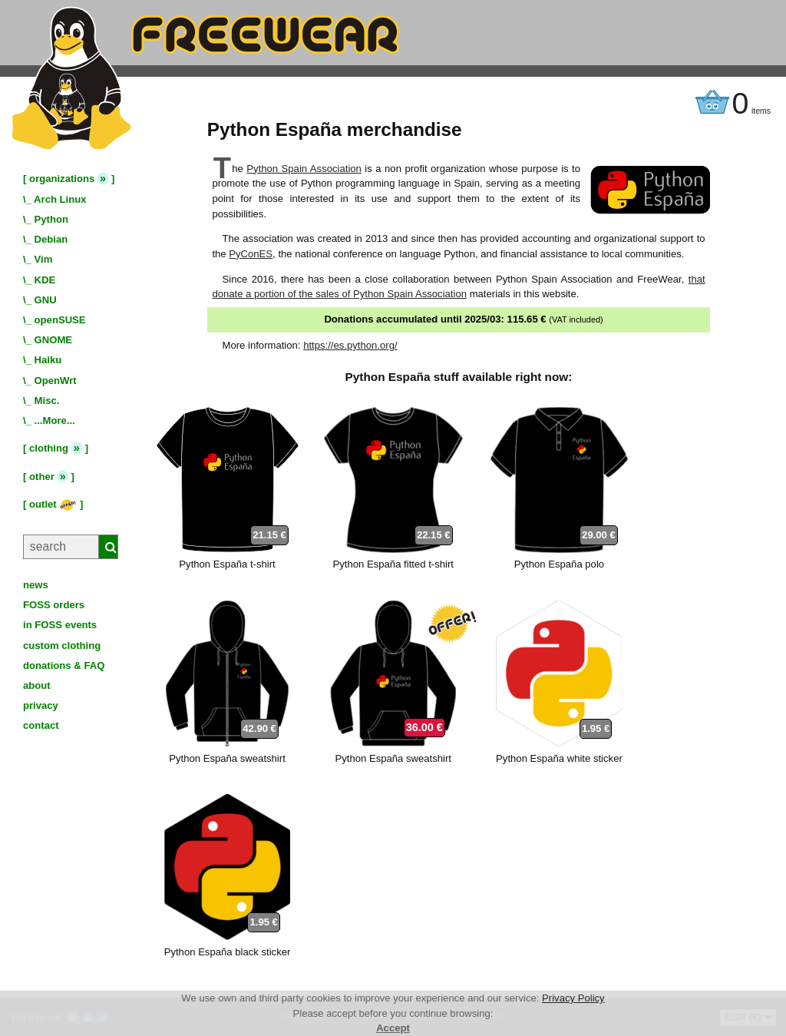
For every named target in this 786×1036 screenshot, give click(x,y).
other (41, 476)
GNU (46, 300)
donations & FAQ (63, 665)
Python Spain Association (304, 168)
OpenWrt (56, 380)
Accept (393, 1028)
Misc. (47, 400)
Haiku (48, 360)
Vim (44, 259)
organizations (61, 178)
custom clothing (62, 645)
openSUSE (60, 320)
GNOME (54, 340)
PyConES (250, 254)
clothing (48, 448)
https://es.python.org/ (350, 345)
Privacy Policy (573, 998)
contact (41, 725)
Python (51, 219)
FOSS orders (53, 605)
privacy (40, 705)
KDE (45, 280)
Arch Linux (60, 199)
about (37, 685)
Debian (51, 239)
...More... (55, 420)
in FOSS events (60, 625)
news (35, 585)
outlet (53, 504)
